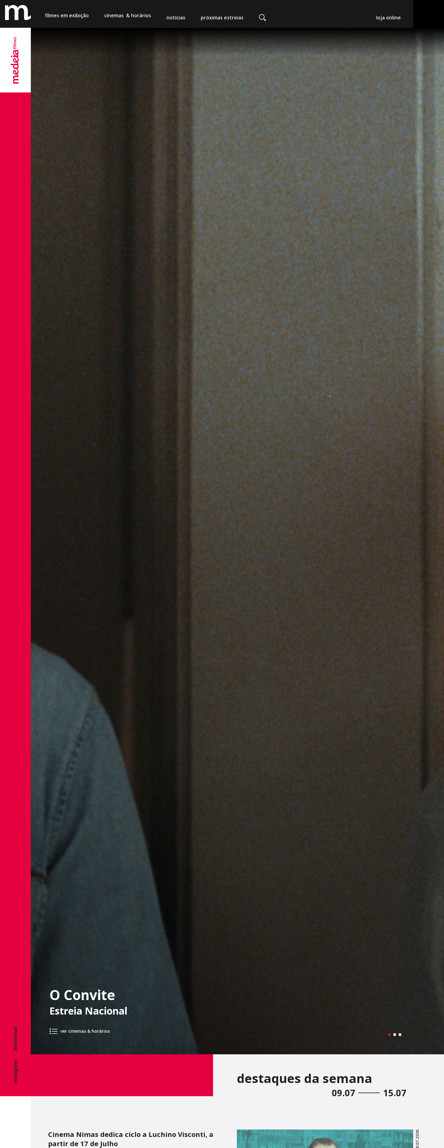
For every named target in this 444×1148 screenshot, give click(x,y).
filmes (67, 17)
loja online (388, 17)
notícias (175, 17)
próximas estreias (222, 17)
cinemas (127, 17)
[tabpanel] (237, 541)
